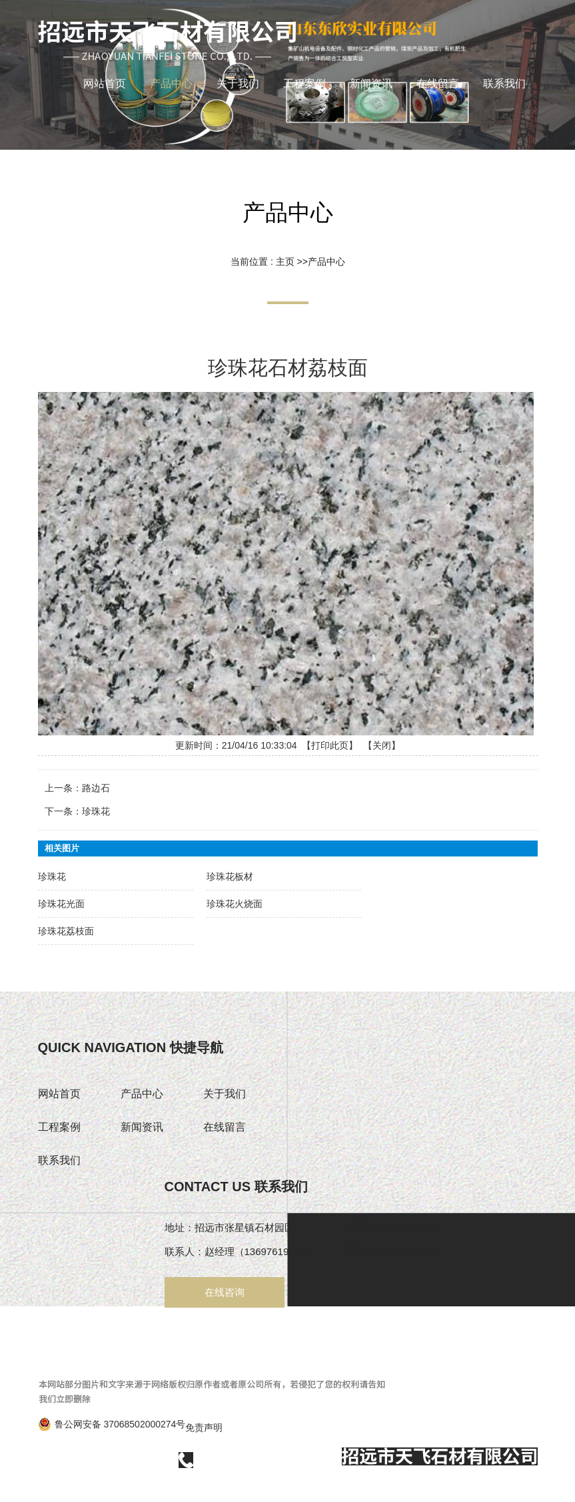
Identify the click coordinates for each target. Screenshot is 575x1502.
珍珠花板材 (230, 876)
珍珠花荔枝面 (68, 928)
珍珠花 (97, 810)
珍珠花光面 (64, 901)
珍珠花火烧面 (234, 903)
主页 (284, 261)
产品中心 (325, 261)
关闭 (381, 746)
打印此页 (329, 745)
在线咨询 (225, 1292)
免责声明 (204, 1427)
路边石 (97, 786)
